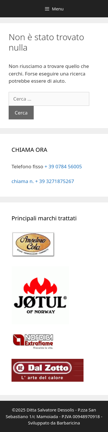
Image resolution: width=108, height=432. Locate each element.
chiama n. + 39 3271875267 (43, 181)
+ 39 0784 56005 (63, 166)
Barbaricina (68, 423)
